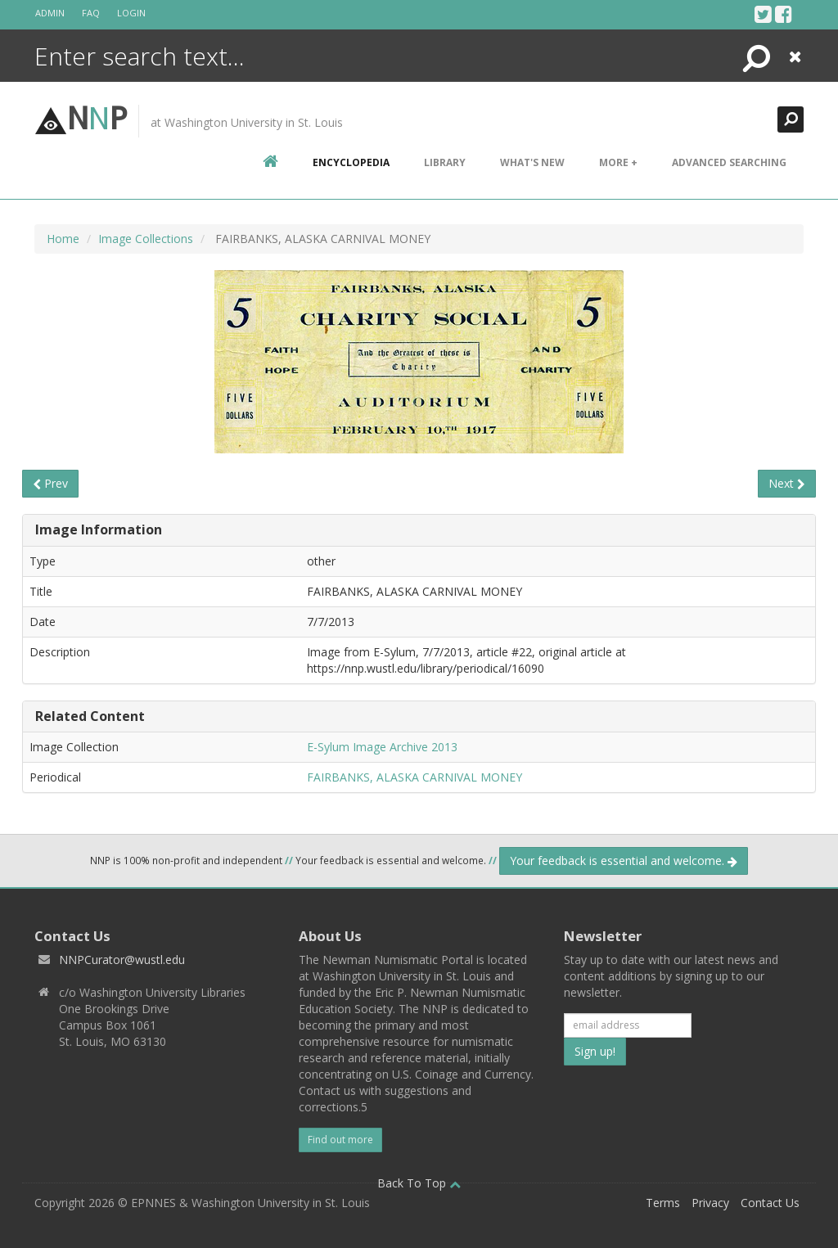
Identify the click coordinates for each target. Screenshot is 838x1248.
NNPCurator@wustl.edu (122, 959)
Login (131, 13)
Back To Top (419, 1183)
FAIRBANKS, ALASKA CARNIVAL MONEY (414, 777)
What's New (532, 162)
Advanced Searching (729, 162)
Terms (663, 1202)
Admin (50, 13)
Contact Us (770, 1202)
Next (786, 483)
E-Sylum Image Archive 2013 (382, 747)
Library (445, 162)
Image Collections (145, 238)
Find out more (340, 1140)
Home (63, 238)
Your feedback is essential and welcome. (623, 860)
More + (618, 162)
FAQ (91, 13)
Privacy (710, 1202)
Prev (50, 483)
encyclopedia (351, 162)
